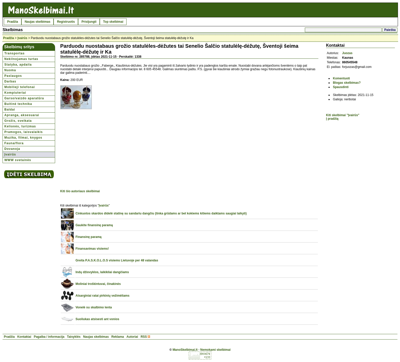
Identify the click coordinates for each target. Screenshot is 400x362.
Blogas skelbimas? (347, 83)
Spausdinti (340, 87)
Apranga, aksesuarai (21, 115)
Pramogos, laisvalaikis (23, 132)
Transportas (14, 53)
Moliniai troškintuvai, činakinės (98, 284)
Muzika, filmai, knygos (23, 137)
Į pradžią (332, 118)
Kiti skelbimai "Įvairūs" (342, 115)
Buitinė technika (18, 104)
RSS (144, 337)
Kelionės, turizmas (20, 126)
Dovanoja (12, 149)
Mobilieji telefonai (19, 87)
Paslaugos (13, 76)
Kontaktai (24, 337)
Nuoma (10, 70)
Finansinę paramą (89, 237)
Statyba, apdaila (18, 64)
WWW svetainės (17, 160)
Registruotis (66, 21)
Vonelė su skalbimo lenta (94, 307)
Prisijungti (88, 21)
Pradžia (12, 21)
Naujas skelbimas (38, 21)
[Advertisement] (103, 150)
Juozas (347, 53)
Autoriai (132, 337)
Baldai (9, 109)
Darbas (10, 81)
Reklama (117, 337)
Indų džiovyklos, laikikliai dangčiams (102, 272)
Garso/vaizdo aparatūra (24, 98)
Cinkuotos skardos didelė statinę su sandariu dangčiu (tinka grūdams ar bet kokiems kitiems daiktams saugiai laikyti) (161, 213)
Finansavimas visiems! (92, 248)
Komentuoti (341, 78)
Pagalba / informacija (49, 337)
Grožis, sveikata (18, 121)
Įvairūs (22, 38)
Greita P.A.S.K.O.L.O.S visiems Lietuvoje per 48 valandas (117, 260)
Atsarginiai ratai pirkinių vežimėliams (102, 295)
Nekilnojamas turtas (21, 59)
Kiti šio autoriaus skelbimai (80, 191)
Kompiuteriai (15, 92)
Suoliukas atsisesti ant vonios (97, 319)
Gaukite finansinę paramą (94, 225)
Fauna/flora (14, 143)
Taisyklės (73, 337)
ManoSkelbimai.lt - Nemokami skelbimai (201, 350)
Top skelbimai (113, 21)
